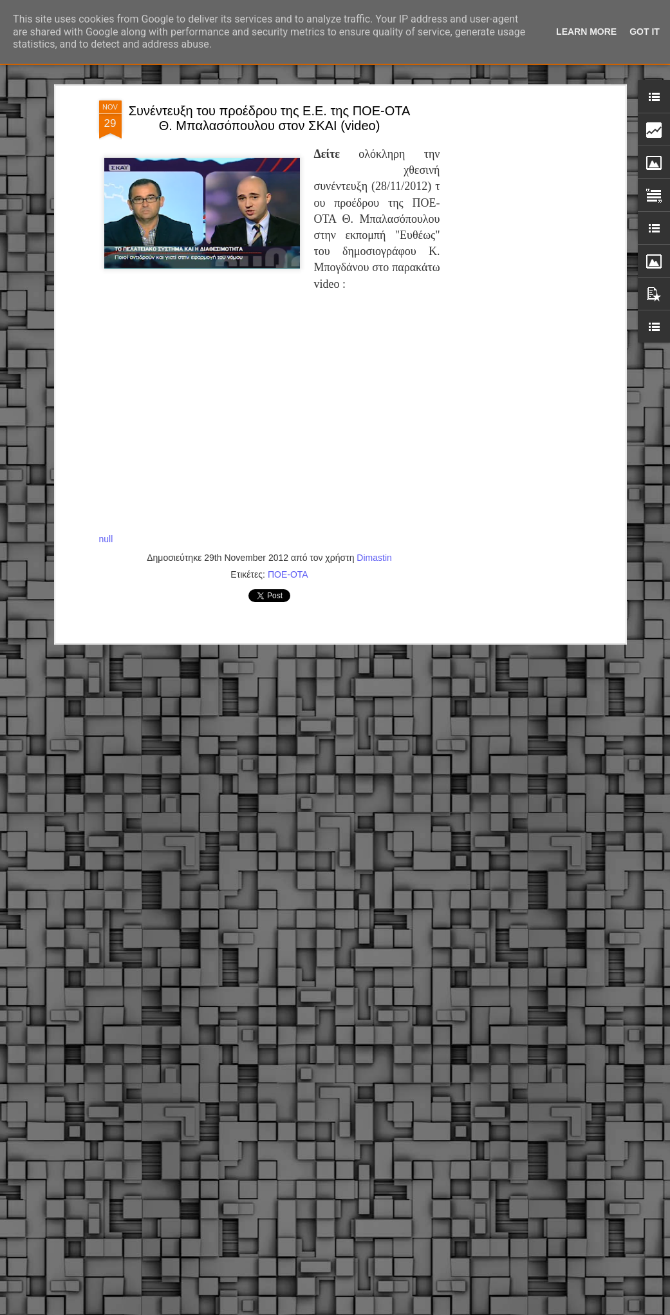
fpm (376, 1308)
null (106, 384)
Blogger (422, 1308)
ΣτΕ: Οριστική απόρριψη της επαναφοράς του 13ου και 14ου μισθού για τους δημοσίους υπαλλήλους (321, 1072)
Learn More (586, 31)
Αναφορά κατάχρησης (472, 1308)
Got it (644, 31)
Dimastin (374, 402)
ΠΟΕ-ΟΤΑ (288, 419)
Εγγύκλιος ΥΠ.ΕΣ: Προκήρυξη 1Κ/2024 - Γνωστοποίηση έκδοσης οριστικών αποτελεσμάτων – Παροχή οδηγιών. (325, 1224)
